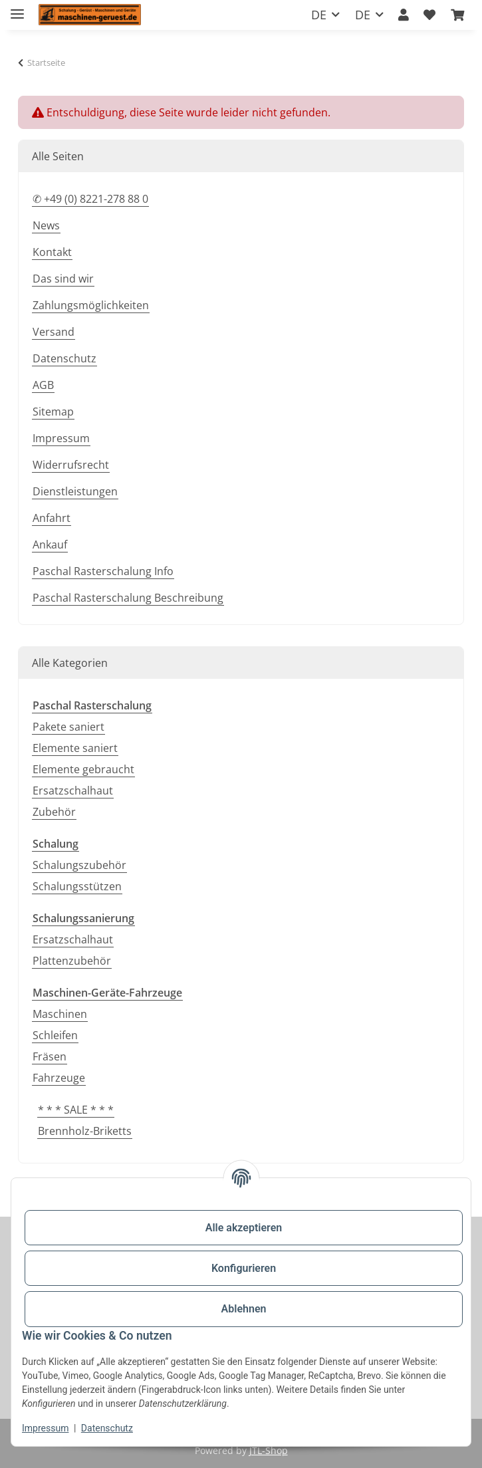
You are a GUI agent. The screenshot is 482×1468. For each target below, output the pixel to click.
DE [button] (318, 15)
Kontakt (52, 252)
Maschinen (60, 1014)
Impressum (45, 1428)
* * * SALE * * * (76, 1109)
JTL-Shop (268, 1450)
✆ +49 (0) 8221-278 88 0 (90, 198)
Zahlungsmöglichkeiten (91, 305)
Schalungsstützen (77, 886)
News (46, 225)
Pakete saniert (68, 726)
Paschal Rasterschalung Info (103, 571)
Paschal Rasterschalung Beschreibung (128, 597)
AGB (43, 385)
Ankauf (50, 544)
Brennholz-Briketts (85, 1131)
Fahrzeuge (59, 1077)
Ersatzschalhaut (73, 790)
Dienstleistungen (75, 491)
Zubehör (54, 811)
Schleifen (55, 1035)
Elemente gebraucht (83, 769)
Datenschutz (107, 1428)
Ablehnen (244, 1308)
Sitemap (53, 411)
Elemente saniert (75, 748)
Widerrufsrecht (71, 464)
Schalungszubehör (79, 865)
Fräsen (49, 1056)
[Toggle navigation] (17, 8)
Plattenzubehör (72, 960)
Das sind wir (63, 278)
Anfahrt (51, 518)
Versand (53, 331)
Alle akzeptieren (244, 1227)
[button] (403, 15)
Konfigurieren (243, 1268)
